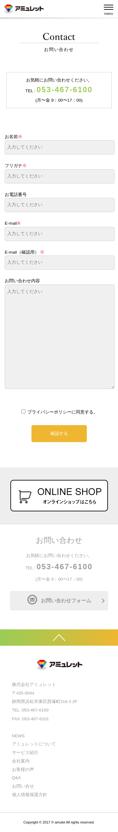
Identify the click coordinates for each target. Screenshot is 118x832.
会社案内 (21, 761)
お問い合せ (23, 786)
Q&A (16, 777)
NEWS (18, 736)
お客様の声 (23, 769)
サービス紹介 (25, 752)
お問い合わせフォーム (66, 600)
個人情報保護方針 (29, 794)
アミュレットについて (34, 744)
